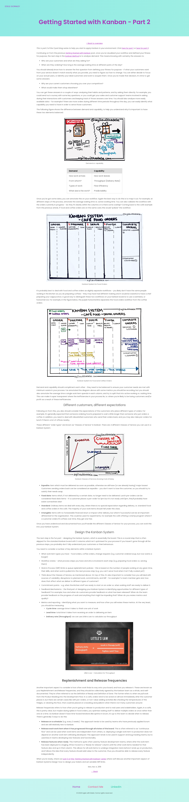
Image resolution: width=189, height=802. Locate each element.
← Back (94, 771)
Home (76, 787)
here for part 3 (142, 48)
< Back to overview (94, 43)
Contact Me (95, 787)
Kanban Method (72, 56)
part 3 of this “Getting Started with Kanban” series (84, 759)
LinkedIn (116, 787)
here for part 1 (128, 48)
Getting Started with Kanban (78, 53)
